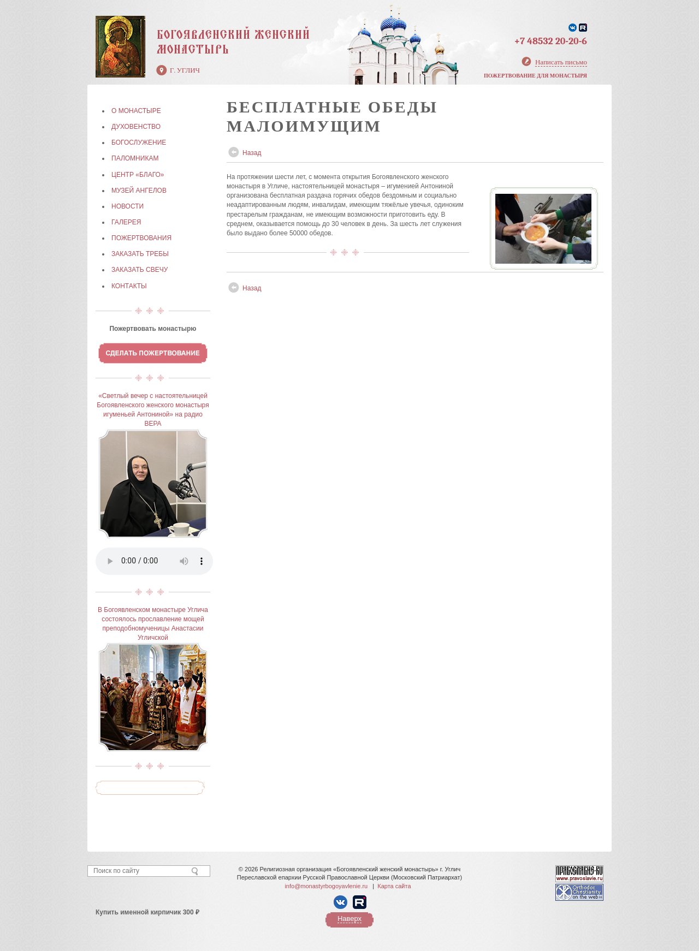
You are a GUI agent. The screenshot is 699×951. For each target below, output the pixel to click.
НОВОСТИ (127, 206)
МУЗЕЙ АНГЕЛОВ (139, 190)
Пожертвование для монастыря (535, 76)
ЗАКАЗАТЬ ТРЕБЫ (140, 254)
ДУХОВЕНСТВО (136, 126)
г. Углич (185, 70)
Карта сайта (394, 886)
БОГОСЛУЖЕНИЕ (138, 142)
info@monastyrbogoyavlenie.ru (326, 886)
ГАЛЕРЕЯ (126, 222)
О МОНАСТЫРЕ (136, 111)
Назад (251, 153)
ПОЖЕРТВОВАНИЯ (141, 238)
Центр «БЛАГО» (137, 175)
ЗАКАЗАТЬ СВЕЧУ (139, 270)
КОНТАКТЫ (129, 286)
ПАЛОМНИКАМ (134, 158)
